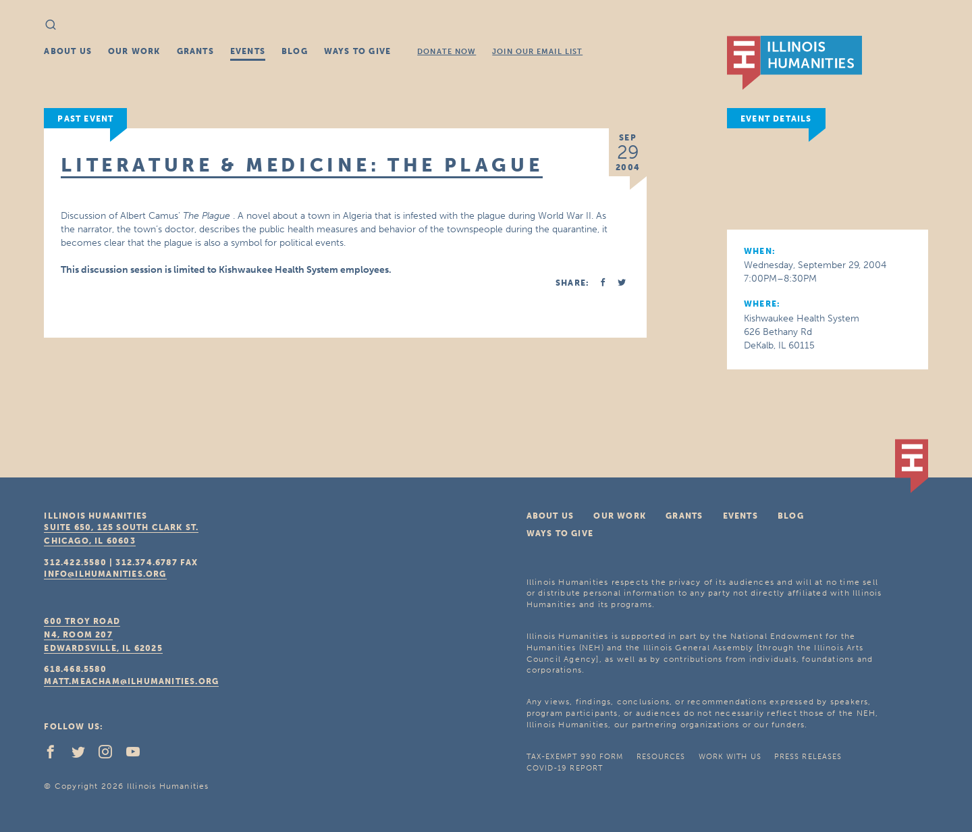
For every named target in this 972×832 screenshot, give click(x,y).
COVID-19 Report (564, 768)
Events (247, 51)
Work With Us (730, 756)
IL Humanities (794, 63)
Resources (661, 756)
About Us (68, 51)
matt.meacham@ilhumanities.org (131, 681)
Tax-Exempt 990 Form (575, 756)
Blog (294, 51)
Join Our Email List (537, 51)
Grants (195, 51)
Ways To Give (357, 51)
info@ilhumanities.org (105, 574)
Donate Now (446, 51)
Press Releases (808, 756)
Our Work (134, 51)
